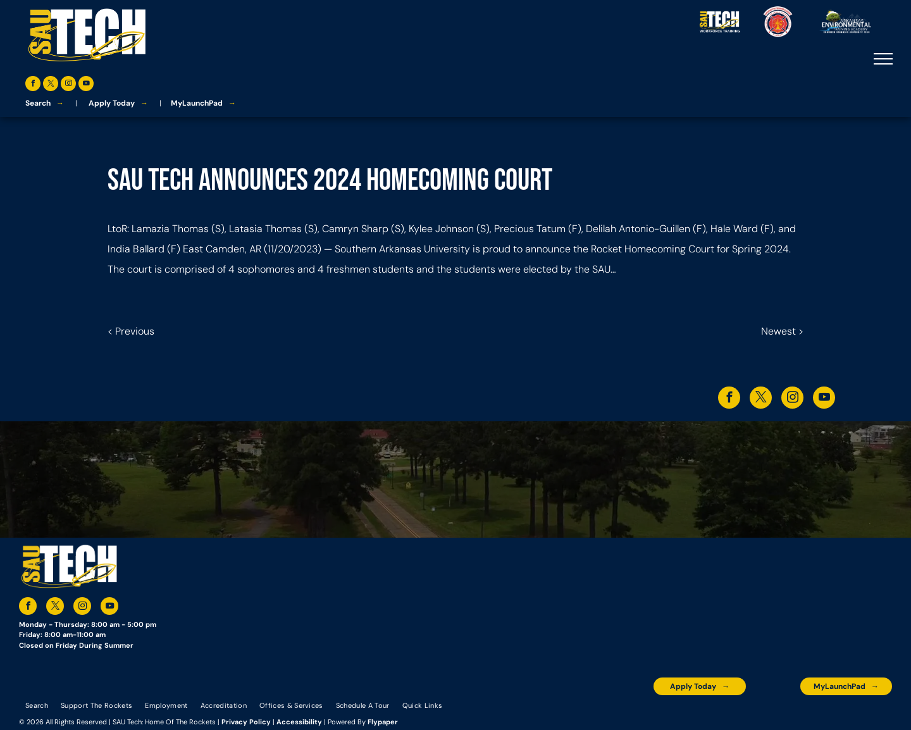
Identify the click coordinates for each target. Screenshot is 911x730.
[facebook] (32, 85)
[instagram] (68, 85)
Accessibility (299, 721)
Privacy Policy (246, 721)
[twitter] (50, 85)
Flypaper (383, 721)
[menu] (883, 58)
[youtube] (86, 85)
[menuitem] (36, 704)
